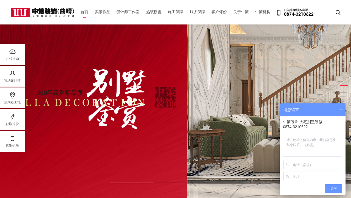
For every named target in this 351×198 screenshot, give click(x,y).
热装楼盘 (154, 12)
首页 (84, 12)
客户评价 (219, 12)
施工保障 (175, 12)
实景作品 (102, 12)
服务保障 (197, 12)
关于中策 (241, 12)
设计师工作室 (128, 12)
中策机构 (262, 12)
